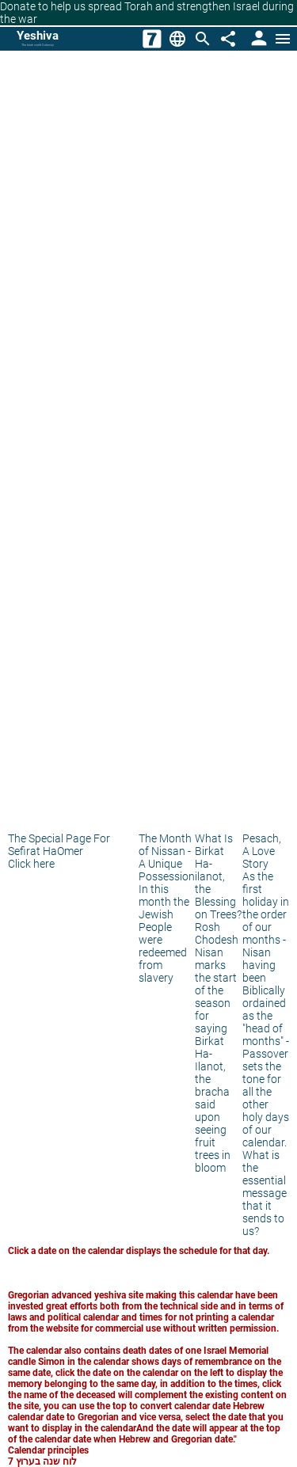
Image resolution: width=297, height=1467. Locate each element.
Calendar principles (48, 1450)
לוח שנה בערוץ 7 (42, 1461)
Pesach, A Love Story (261, 851)
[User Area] (257, 39)
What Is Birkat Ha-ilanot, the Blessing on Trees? (218, 876)
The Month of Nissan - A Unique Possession (167, 857)
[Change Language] (177, 38)
